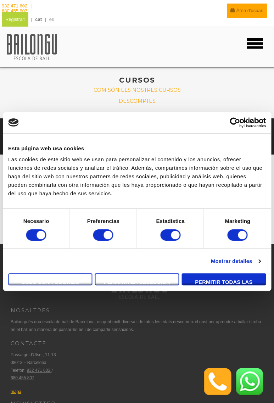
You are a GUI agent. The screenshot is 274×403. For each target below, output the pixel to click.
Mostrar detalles (231, 261)
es (51, 19)
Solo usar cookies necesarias (50, 282)
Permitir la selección (137, 282)
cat (38, 19)
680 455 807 (14, 11)
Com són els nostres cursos (137, 90)
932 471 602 (15, 6)
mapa (16, 391)
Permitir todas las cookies (223, 282)
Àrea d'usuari (246, 10)
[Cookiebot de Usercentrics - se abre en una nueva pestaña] (235, 122)
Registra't (15, 19)
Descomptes (137, 101)
